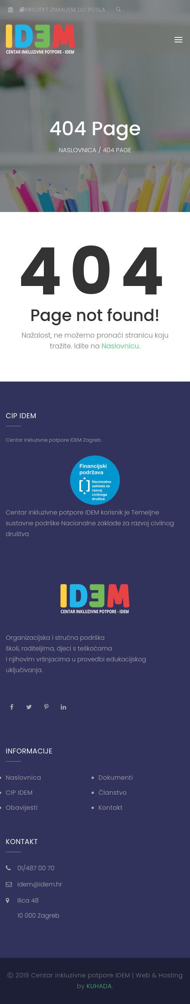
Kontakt (110, 807)
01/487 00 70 (36, 868)
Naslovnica (23, 777)
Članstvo (112, 792)
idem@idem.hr (39, 884)
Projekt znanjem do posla (62, 9)
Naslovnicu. (121, 346)
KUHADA (99, 986)
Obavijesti (22, 807)
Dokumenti (115, 777)
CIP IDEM (19, 792)
